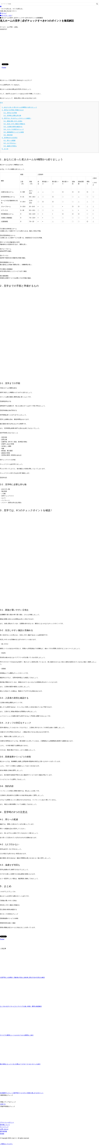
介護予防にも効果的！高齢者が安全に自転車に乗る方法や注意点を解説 (22, 977)
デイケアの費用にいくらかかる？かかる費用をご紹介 (17, 1035)
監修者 (2, 1133)
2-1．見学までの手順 (10, 113)
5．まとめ (5, 149)
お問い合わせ (4, 1129)
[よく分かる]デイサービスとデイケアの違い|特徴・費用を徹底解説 (21, 1006)
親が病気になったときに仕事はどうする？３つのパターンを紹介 (20, 1064)
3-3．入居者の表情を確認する (13, 126)
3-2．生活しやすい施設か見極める (14, 124)
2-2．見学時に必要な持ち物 (12, 115)
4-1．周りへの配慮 (9, 140)
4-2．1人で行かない (10, 143)
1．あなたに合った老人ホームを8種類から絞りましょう (19, 107)
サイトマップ (4, 1127)
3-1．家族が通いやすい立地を (13, 121)
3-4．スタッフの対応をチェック (14, 129)
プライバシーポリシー (7, 1122)
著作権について (5, 1124)
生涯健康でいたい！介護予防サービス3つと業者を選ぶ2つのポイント (22, 1093)
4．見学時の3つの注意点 (9, 137)
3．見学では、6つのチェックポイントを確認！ (16, 118)
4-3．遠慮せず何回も (10, 146)
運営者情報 (3, 1131)
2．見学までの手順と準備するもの (13, 110)
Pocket (4, 67)
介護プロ (3, 1104)
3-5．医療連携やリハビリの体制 (14, 132)
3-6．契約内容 (8, 135)
